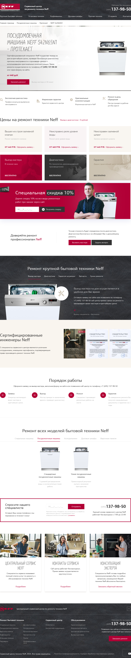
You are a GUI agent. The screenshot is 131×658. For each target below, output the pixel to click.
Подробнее (21, 586)
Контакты (127, 16)
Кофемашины (56, 16)
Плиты (25, 638)
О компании (50, 625)
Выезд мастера (34, 276)
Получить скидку (53, 209)
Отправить (76, 506)
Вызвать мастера (79, 242)
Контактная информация (55, 628)
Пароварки (4, 641)
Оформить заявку (25, 147)
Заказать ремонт (18, 82)
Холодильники (28, 628)
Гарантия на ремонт (67, 276)
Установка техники (36, 16)
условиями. (71, 515)
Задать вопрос (101, 242)
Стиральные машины (8, 625)
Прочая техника (95, 16)
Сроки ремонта (96, 276)
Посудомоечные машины (9, 628)
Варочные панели (6, 631)
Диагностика (49, 276)
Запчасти (83, 276)
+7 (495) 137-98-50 (48, 67)
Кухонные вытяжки (30, 631)
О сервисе (112, 16)
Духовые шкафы (75, 16)
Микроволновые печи (29, 642)
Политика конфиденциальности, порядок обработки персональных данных (84, 654)
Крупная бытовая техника (11, 16)
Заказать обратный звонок (110, 586)
